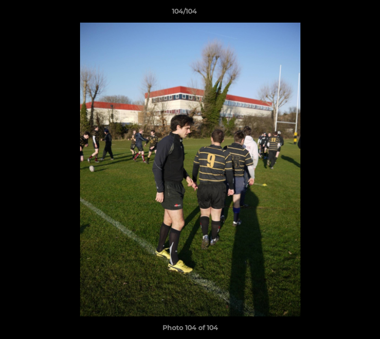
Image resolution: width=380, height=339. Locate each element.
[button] (340, 13)
